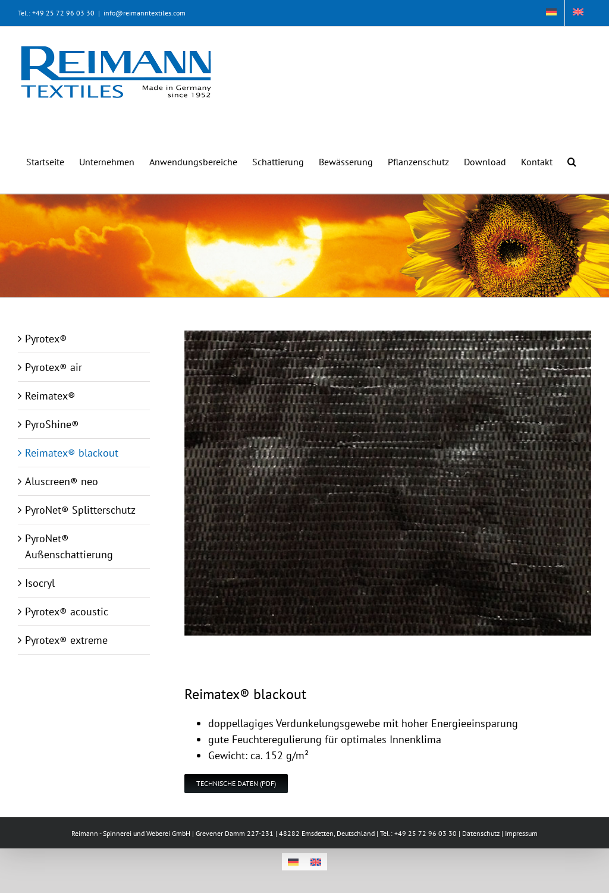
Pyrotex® (46, 338)
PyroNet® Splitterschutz (80, 510)
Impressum (521, 833)
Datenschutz (481, 833)
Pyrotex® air (53, 367)
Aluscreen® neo (61, 481)
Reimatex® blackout (71, 453)
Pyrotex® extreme (66, 640)
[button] (571, 155)
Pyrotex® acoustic (66, 611)
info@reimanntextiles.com (144, 12)
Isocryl (40, 583)
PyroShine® (52, 424)
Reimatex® (50, 396)
